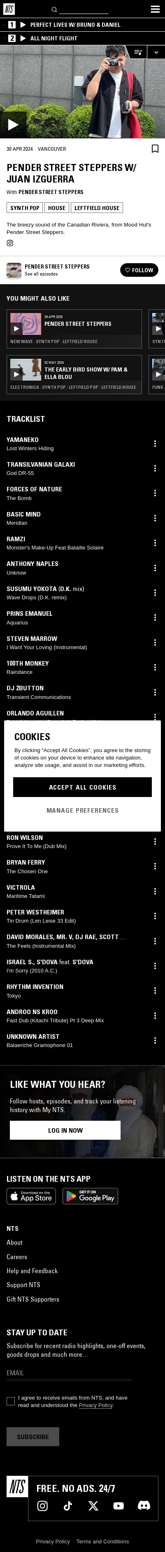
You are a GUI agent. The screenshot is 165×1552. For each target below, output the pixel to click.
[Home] (9, 9)
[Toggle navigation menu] (155, 9)
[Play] (82, 91)
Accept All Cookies (82, 787)
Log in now (65, 1130)
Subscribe (33, 1437)
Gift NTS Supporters (33, 1299)
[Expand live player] (156, 52)
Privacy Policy (95, 1405)
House (56, 208)
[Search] (54, 9)
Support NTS (23, 1285)
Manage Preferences (82, 810)
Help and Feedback (32, 1271)
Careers (17, 1257)
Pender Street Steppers (51, 192)
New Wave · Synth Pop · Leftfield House (54, 341)
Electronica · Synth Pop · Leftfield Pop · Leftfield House (73, 387)
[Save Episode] (155, 148)
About (14, 1242)
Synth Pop (24, 208)
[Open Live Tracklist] (136, 52)
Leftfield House (96, 208)
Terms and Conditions (103, 1541)
